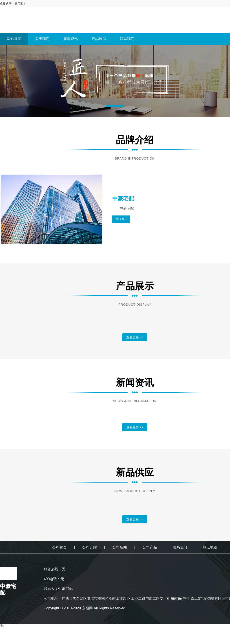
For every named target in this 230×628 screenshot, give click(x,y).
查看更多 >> (134, 337)
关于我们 (42, 39)
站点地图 (210, 547)
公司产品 (150, 547)
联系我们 (127, 39)
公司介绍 (89, 547)
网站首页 (14, 39)
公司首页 (59, 547)
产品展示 (99, 39)
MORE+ (121, 219)
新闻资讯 (70, 39)
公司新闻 (120, 547)
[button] (115, 106)
